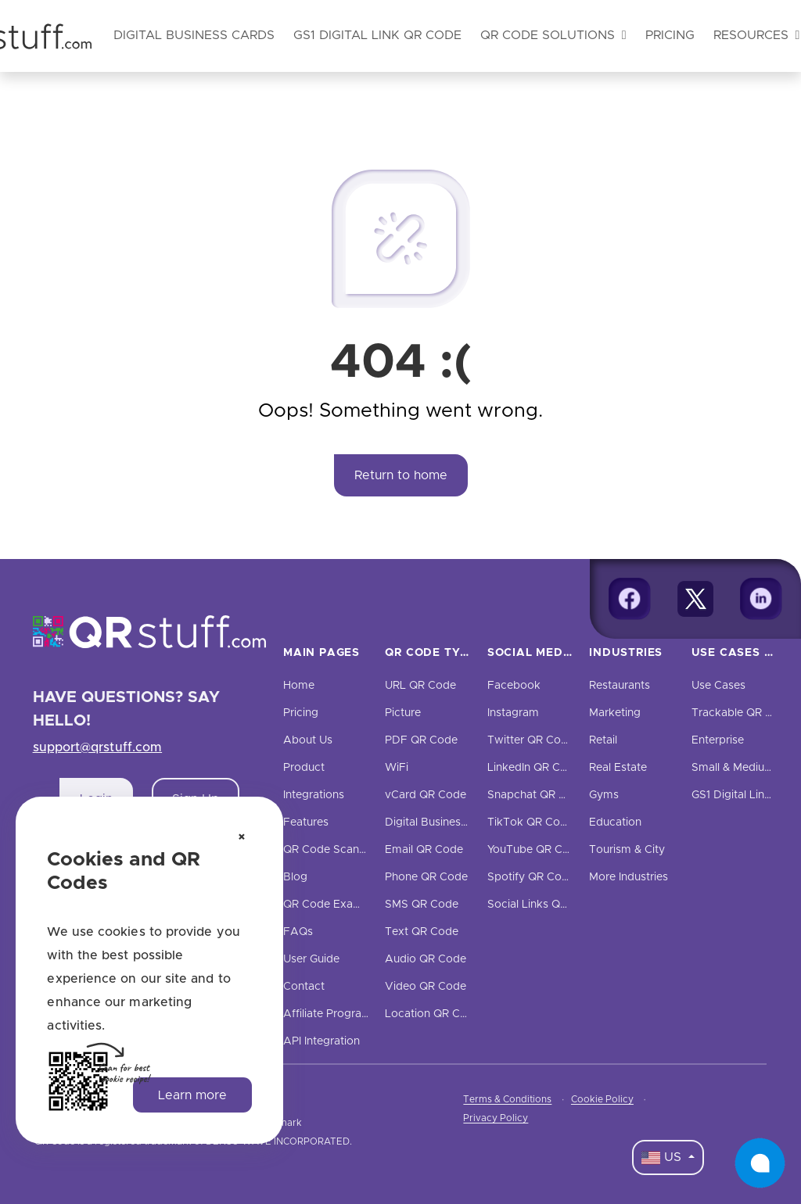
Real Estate (618, 767)
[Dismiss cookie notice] (242, 838)
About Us (307, 740)
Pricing (670, 35)
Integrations (313, 795)
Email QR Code (424, 849)
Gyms (604, 795)
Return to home (400, 475)
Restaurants (619, 685)
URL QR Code (420, 685)
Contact (304, 986)
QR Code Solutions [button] (553, 35)
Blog (295, 877)
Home (298, 685)
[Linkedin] (761, 599)
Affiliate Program (327, 1014)
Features (306, 822)
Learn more (192, 1095)
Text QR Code (421, 931)
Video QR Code (425, 986)
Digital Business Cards (442, 822)
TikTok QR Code (530, 822)
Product (304, 767)
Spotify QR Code (531, 877)
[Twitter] (695, 599)
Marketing (615, 713)
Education (615, 822)
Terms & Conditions (507, 1099)
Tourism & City (627, 849)
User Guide (311, 959)
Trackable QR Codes (745, 713)
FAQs (298, 931)
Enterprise (717, 740)
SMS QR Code (421, 904)
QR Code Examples (333, 904)
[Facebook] (630, 599)
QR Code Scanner (329, 849)
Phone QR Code (426, 877)
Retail (603, 740)
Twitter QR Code (530, 740)
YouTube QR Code (535, 849)
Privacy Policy (495, 1118)
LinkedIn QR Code (533, 767)
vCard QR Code (425, 795)
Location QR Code (432, 1014)
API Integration (321, 1041)
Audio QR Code (425, 959)
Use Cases (718, 685)
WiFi (396, 767)
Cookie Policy (602, 1099)
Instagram (513, 713)
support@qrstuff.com (98, 747)
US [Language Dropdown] (663, 1158)
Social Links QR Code (542, 904)
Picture (403, 713)
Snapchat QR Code (537, 795)
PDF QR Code (421, 740)
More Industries (628, 877)
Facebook (514, 685)
